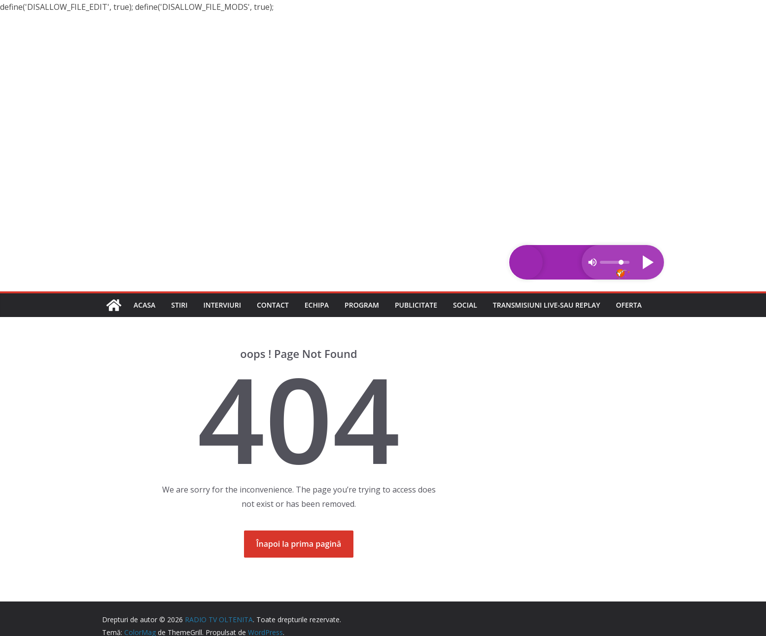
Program (362, 305)
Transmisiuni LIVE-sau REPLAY (546, 305)
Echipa (317, 305)
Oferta (628, 305)
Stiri (179, 305)
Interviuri (222, 305)
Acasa (144, 305)
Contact (273, 305)
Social (465, 305)
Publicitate (416, 305)
